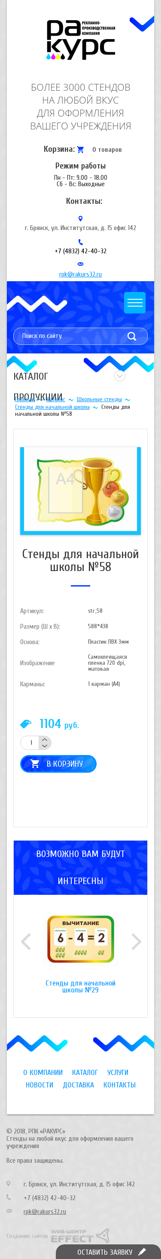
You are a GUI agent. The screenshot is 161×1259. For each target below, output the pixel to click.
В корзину (65, 764)
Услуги (117, 1072)
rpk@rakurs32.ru (80, 274)
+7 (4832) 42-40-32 (80, 251)
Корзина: (59, 149)
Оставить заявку (104, 1252)
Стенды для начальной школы (52, 407)
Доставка (78, 1085)
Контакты (119, 1085)
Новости (39, 1085)
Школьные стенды (99, 399)
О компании (43, 1072)
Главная (25, 399)
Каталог (55, 399)
